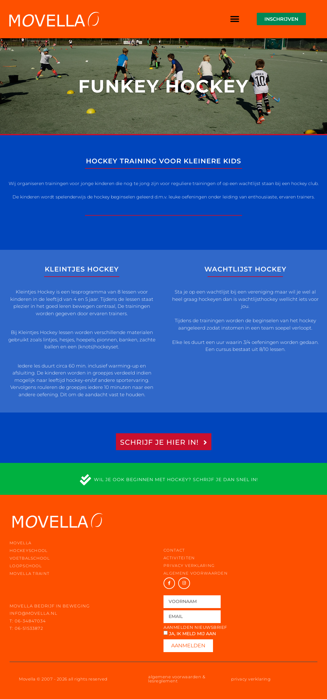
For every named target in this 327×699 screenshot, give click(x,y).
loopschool (26, 565)
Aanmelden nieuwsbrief (195, 627)
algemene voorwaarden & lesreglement (176, 678)
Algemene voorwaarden (196, 573)
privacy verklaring (189, 565)
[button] (235, 19)
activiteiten (179, 557)
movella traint (29, 573)
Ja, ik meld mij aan (192, 633)
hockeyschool (29, 550)
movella (20, 542)
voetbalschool (30, 558)
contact (174, 550)
